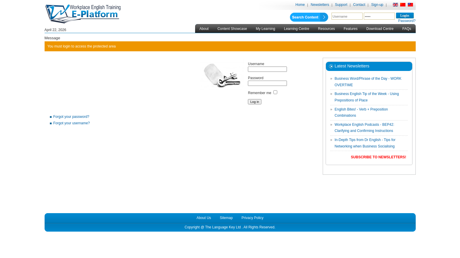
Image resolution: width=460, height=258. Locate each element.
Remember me (259, 93)
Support (341, 5)
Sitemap (226, 218)
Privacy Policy (252, 218)
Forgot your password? (71, 117)
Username (256, 64)
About (204, 29)
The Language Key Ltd (223, 227)
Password (255, 78)
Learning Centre (296, 29)
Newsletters (320, 5)
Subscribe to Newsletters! (378, 157)
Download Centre (380, 29)
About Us (204, 218)
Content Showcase (232, 29)
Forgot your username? (71, 123)
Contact (359, 5)
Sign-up (377, 5)
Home (300, 5)
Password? (406, 21)
